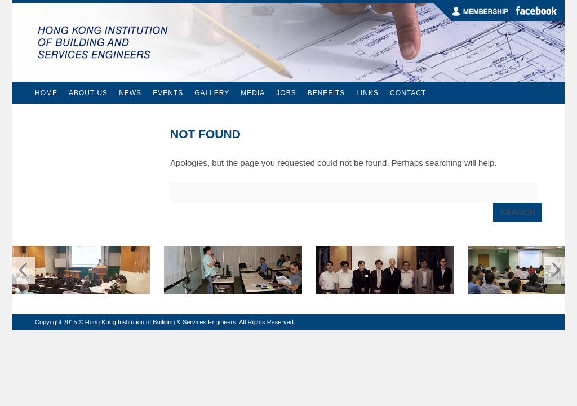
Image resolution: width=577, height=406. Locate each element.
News (130, 93)
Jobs (286, 93)
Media (253, 93)
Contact (408, 93)
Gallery (211, 93)
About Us (88, 93)
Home (46, 93)
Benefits (326, 93)
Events (168, 93)
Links (367, 93)
